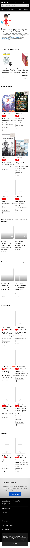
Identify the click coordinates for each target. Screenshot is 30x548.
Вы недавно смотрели (9, 482)
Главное (19, 9)
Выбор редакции (6, 86)
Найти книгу (15, 494)
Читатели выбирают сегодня (10, 49)
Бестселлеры (5, 305)
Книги (2, 9)
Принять (15, 543)
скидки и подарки (15, 37)
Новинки (4, 433)
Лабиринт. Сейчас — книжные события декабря (14, 221)
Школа (26, 9)
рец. (26, 92)
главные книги (5, 38)
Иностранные (11, 9)
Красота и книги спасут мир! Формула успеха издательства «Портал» (20, 245)
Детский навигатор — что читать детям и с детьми (14, 263)
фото (13, 95)
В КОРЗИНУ (5, 127)
